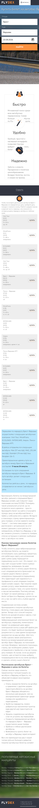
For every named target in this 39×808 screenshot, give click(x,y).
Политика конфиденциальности (28, 806)
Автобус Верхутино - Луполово (25, 768)
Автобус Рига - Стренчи (10, 775)
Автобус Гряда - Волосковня (11, 786)
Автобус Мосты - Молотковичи (24, 775)
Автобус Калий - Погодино (23, 783)
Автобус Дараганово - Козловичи (25, 786)
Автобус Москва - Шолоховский (13, 783)
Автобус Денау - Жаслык (23, 778)
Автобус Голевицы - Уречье (11, 768)
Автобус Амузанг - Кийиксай (12, 781)
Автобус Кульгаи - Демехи (11, 778)
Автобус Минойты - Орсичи (23, 773)
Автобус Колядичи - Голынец (11, 770)
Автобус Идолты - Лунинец (23, 781)
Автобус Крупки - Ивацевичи (12, 773)
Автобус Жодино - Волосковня (24, 770)
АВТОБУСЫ (24, 2)
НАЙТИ (19, 47)
